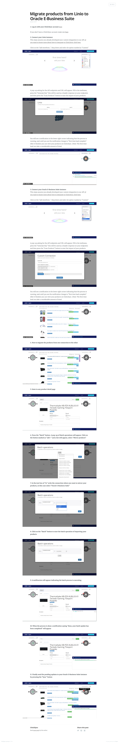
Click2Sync (34, 728)
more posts (36, 730)
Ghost (116, 741)
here (60, 27)
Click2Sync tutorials (5, 741)
